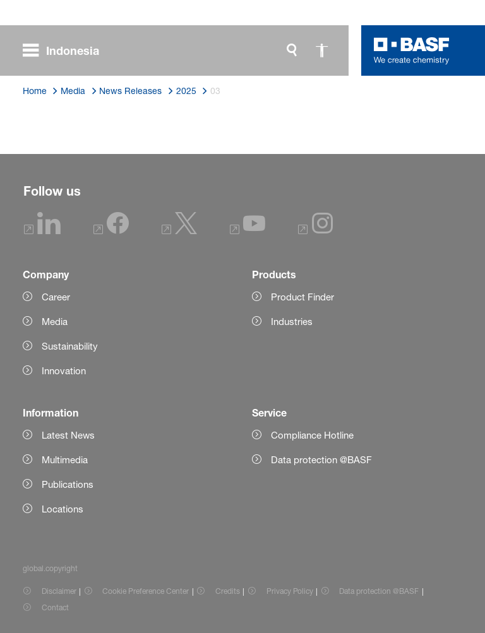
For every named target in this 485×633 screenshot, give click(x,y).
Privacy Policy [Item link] (289, 591)
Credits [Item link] (227, 591)
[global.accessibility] (322, 50)
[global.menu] (66, 50)
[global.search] (291, 50)
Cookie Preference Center (145, 591)
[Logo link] (412, 50)
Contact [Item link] (55, 607)
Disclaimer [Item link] (59, 591)
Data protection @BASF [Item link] (379, 591)
